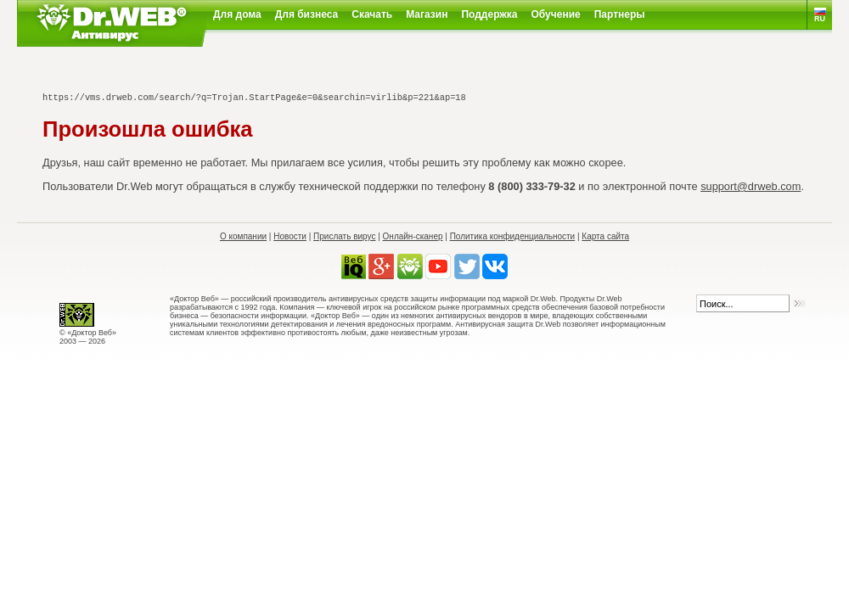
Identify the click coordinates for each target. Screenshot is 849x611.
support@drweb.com (750, 186)
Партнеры (619, 14)
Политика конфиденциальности (513, 236)
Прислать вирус (344, 236)
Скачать (371, 14)
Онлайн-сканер (413, 236)
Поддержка (489, 14)
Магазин (426, 14)
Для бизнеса (307, 14)
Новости (289, 236)
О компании (243, 236)
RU (819, 18)
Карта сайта (605, 236)
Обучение (556, 14)
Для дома (237, 14)
